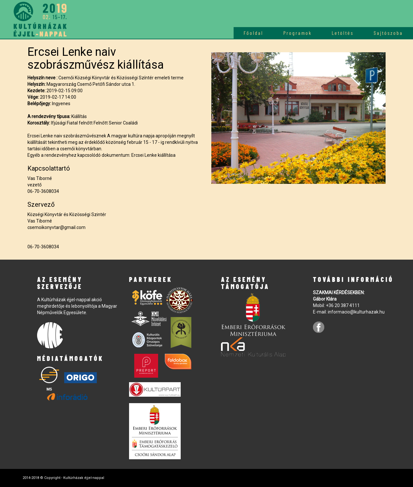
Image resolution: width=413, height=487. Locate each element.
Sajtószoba (388, 33)
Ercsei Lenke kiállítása (153, 155)
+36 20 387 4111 (343, 305)
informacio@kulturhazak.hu (356, 311)
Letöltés (343, 33)
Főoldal (253, 33)
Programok (297, 33)
